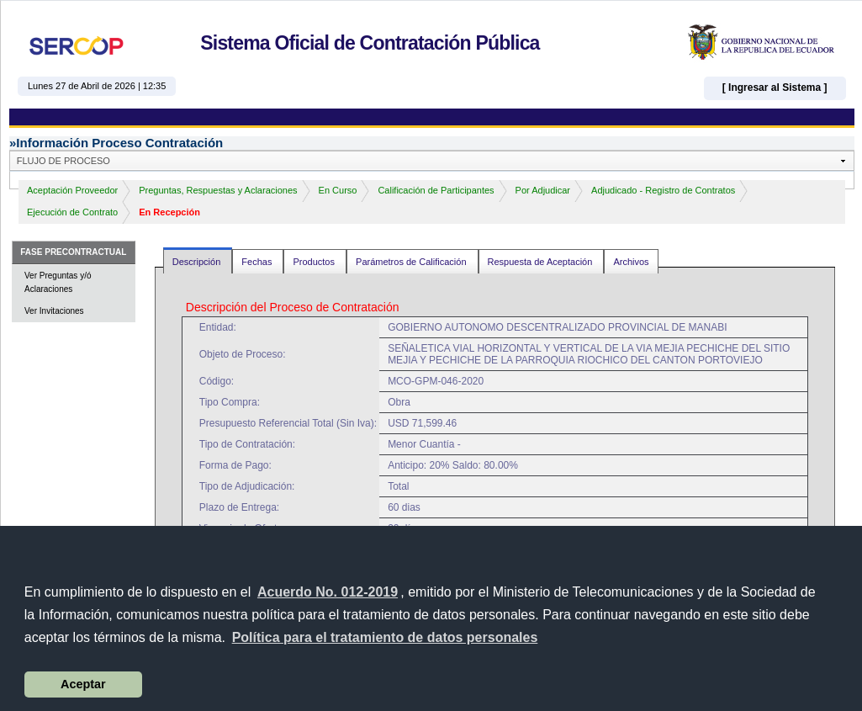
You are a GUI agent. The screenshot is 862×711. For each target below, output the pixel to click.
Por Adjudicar (543, 190)
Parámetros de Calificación (412, 262)
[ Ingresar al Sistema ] (775, 87)
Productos (315, 262)
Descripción (198, 262)
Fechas (257, 262)
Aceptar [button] (83, 684)
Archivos (630, 262)
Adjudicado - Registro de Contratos (663, 190)
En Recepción (169, 212)
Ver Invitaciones (54, 311)
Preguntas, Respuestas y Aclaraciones (218, 190)
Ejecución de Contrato (72, 212)
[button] (384, 637)
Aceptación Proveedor (72, 190)
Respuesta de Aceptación (541, 262)
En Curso (338, 190)
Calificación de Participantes (436, 190)
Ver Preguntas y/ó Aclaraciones (58, 282)
